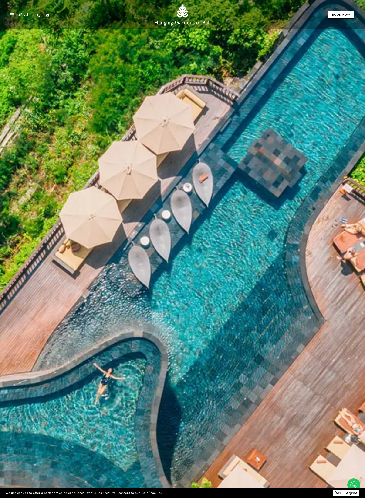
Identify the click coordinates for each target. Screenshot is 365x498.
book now (341, 14)
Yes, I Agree (346, 493)
